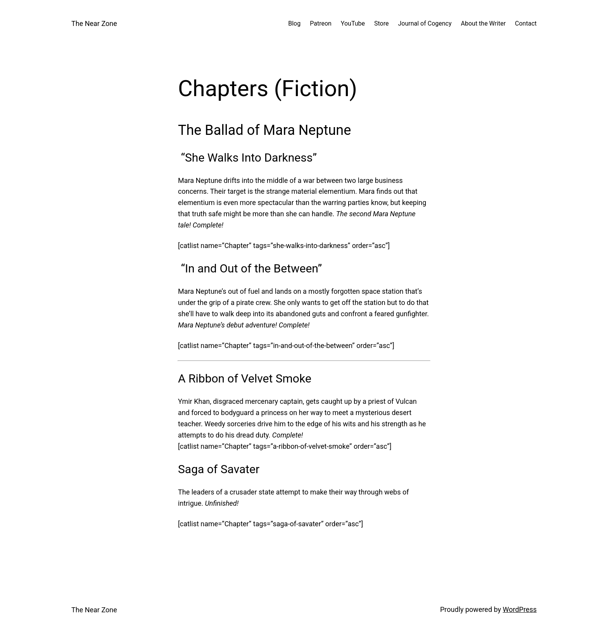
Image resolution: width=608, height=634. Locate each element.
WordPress (520, 609)
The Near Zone (94, 23)
